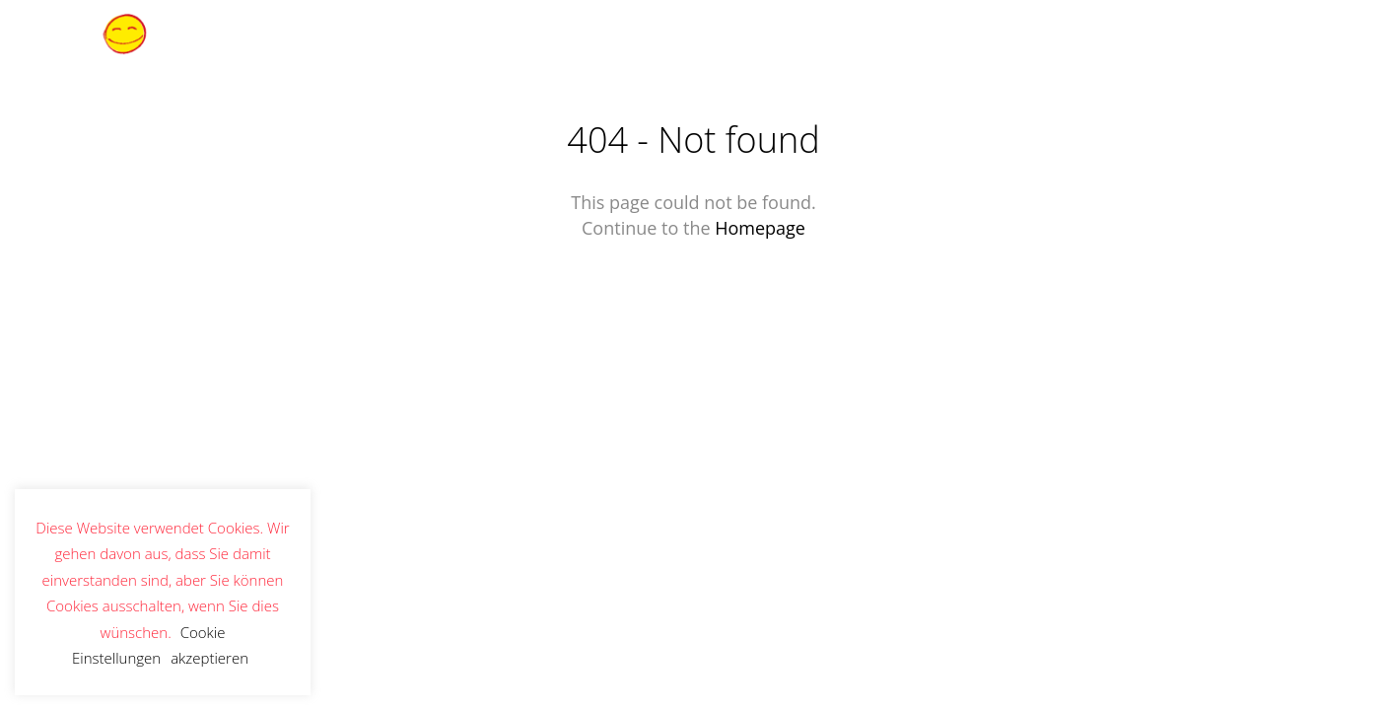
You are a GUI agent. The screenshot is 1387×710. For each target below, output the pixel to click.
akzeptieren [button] (209, 658)
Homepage (760, 228)
